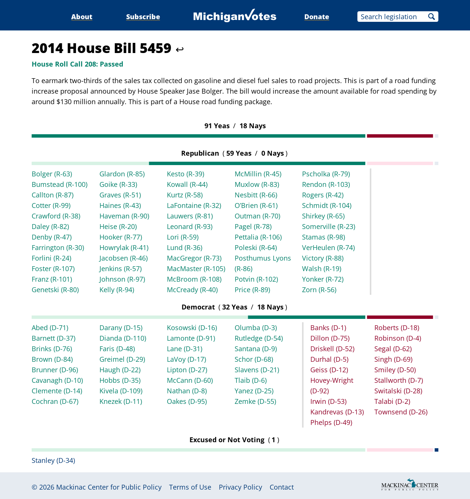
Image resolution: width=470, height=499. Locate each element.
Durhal (329, 359)
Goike (118, 184)
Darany (120, 327)
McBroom (194, 279)
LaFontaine (194, 205)
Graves (120, 194)
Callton (52, 194)
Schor (254, 359)
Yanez (254, 390)
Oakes (187, 401)
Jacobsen (123, 257)
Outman (257, 215)
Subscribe (143, 16)
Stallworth (398, 380)
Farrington (58, 247)
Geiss (329, 369)
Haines (120, 205)
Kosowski (192, 327)
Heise (118, 226)
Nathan (187, 390)
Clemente (57, 390)
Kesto (185, 173)
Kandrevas (337, 411)
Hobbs (119, 380)
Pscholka (326, 173)
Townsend (400, 411)
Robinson (397, 338)
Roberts (396, 327)
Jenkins (120, 268)
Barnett (53, 338)
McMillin (258, 173)
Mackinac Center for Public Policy (109, 486)
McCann (190, 380)
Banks (328, 327)
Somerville (328, 226)
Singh (393, 359)
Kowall (187, 184)
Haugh (119, 369)
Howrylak (123, 247)
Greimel (122, 359)
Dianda (122, 338)
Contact (282, 486)
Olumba (256, 327)
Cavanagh (57, 380)
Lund (184, 247)
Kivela (120, 390)
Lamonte (191, 338)
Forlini (51, 257)
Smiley (395, 369)
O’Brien (256, 205)
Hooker (120, 236)
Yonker (322, 279)
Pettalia (258, 236)
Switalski (398, 390)
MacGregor (194, 257)
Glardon (122, 173)
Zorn (319, 289)
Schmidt (326, 205)
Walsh (321, 268)
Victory (322, 257)
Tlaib (251, 380)
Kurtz (185, 194)
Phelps (331, 422)
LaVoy (186, 359)
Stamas (323, 236)
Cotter (51, 205)
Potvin (256, 279)
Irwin (328, 401)
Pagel (253, 226)
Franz (52, 279)
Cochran (55, 401)
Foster (53, 268)
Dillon (329, 338)
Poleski (256, 247)
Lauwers (190, 215)
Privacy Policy (240, 486)
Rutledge (259, 338)
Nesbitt (256, 194)
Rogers (322, 194)
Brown (52, 359)
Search (431, 16)
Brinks (52, 348)
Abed (50, 327)
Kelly (116, 289)
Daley (50, 226)
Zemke (255, 401)
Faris (117, 348)
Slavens (257, 369)
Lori (182, 236)
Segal (393, 348)
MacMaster (196, 268)
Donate (316, 16)
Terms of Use (190, 486)
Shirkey (323, 215)
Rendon (326, 184)
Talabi (392, 401)
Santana (256, 348)
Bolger (52, 173)
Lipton (187, 369)
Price (252, 289)
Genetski (55, 289)
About (81, 16)
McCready (192, 289)
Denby (52, 236)
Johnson (122, 279)
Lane (184, 348)
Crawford (56, 215)
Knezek (120, 401)
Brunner (55, 369)
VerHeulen (328, 247)
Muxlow (257, 184)
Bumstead (59, 184)
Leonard (189, 226)
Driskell (332, 348)
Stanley (53, 460)
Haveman (124, 215)
